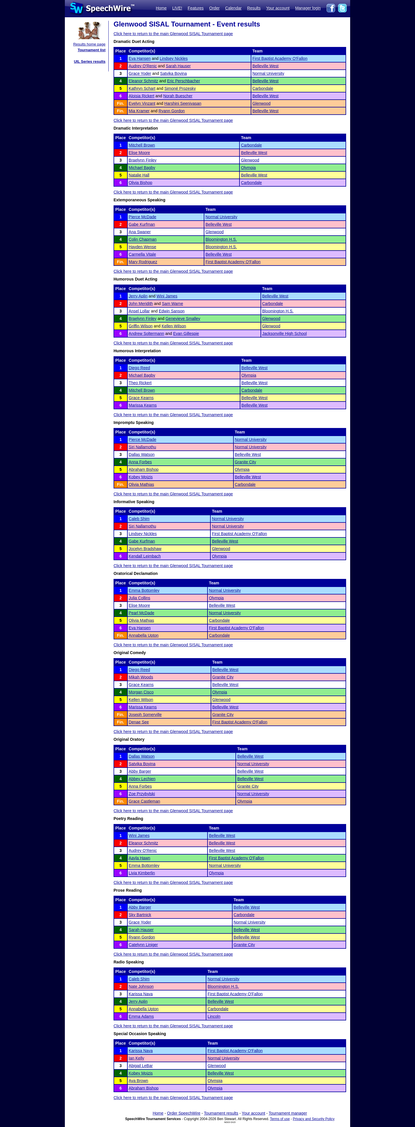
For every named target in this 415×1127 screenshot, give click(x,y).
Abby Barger (140, 771)
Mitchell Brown (142, 145)
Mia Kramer (139, 111)
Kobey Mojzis (141, 477)
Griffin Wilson (141, 326)
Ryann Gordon (172, 111)
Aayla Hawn (139, 858)
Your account (277, 8)
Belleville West (265, 66)
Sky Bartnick (140, 914)
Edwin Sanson (172, 311)
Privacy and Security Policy (314, 1119)
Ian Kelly (136, 1058)
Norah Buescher (177, 96)
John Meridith (141, 303)
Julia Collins (139, 598)
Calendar (233, 8)
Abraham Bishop (144, 469)
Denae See (139, 722)
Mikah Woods (141, 677)
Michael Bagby (142, 167)
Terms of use (280, 1119)
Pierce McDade (142, 217)
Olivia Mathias (141, 484)
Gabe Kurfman (142, 224)
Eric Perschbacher (183, 81)
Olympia (248, 167)
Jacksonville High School (284, 333)
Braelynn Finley (143, 160)
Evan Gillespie (186, 333)
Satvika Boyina (173, 73)
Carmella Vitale (142, 254)
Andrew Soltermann (146, 333)
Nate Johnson (141, 986)
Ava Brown (138, 1080)
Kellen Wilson (174, 326)
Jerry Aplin (138, 296)
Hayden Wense (142, 247)
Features (195, 8)
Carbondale (262, 88)
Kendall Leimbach (145, 556)
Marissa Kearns (143, 405)
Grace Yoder (140, 73)
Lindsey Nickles (174, 58)
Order (214, 8)
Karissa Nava (141, 994)
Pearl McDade (141, 613)
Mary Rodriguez (143, 262)
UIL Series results (89, 61)
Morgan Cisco (141, 692)
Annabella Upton (144, 635)
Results (254, 8)
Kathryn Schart (142, 88)
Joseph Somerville (145, 714)
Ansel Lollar (139, 311)
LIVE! (177, 8)
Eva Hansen (140, 58)
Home (161, 8)
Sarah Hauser (178, 66)
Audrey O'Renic (143, 66)
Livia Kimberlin (142, 873)
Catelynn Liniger (143, 944)
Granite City (245, 462)
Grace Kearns (141, 397)
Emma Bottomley (144, 590)
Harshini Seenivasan (182, 103)
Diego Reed (139, 367)
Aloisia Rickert (141, 96)
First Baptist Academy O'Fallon (280, 58)
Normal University (268, 73)
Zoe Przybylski (142, 793)
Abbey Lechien (142, 778)
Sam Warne (172, 303)
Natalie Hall (139, 175)
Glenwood (261, 103)
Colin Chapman (143, 239)
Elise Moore (139, 152)
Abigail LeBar (141, 1065)
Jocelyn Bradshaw (145, 548)
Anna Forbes (140, 462)
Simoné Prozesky (180, 88)
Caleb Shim (139, 518)
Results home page (89, 44)
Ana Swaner (140, 232)
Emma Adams (141, 1016)
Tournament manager (288, 1113)
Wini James (166, 296)
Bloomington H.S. (221, 239)
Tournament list (91, 50)
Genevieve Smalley (182, 318)
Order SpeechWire (183, 1113)
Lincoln (213, 1016)
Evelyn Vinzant (142, 103)
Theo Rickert (140, 382)
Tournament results (221, 1113)
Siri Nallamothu (142, 447)
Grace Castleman (144, 801)
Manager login (308, 8)
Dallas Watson (142, 454)
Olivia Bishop (140, 182)
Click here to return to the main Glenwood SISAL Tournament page (173, 33)
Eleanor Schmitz (143, 81)
